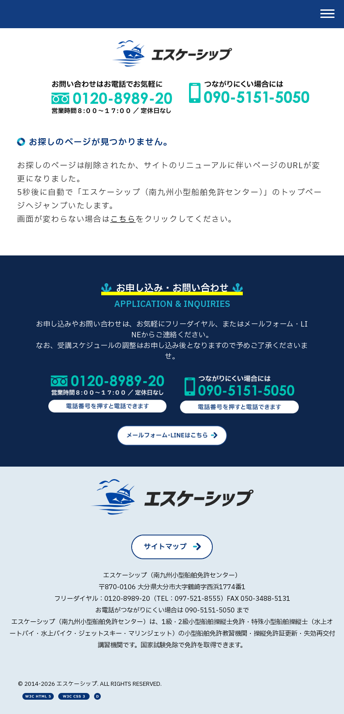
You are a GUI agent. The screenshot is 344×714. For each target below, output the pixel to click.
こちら (123, 219)
